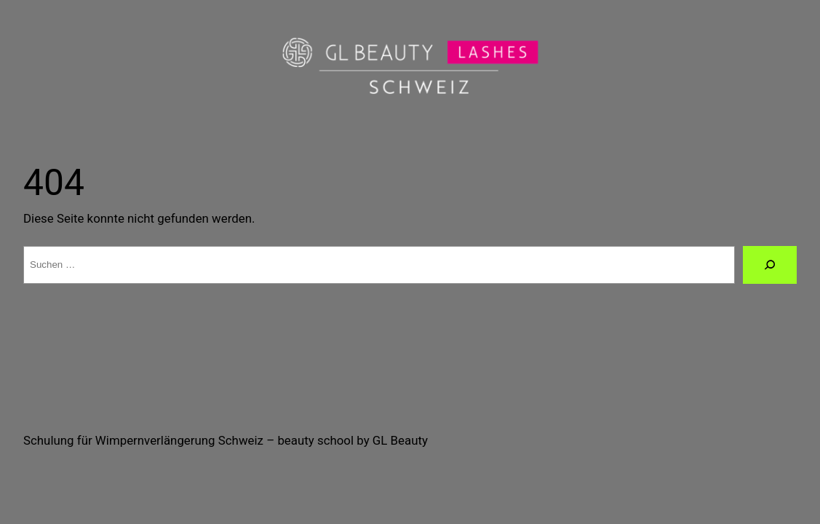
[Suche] (770, 265)
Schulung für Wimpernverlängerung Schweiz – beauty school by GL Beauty (225, 440)
